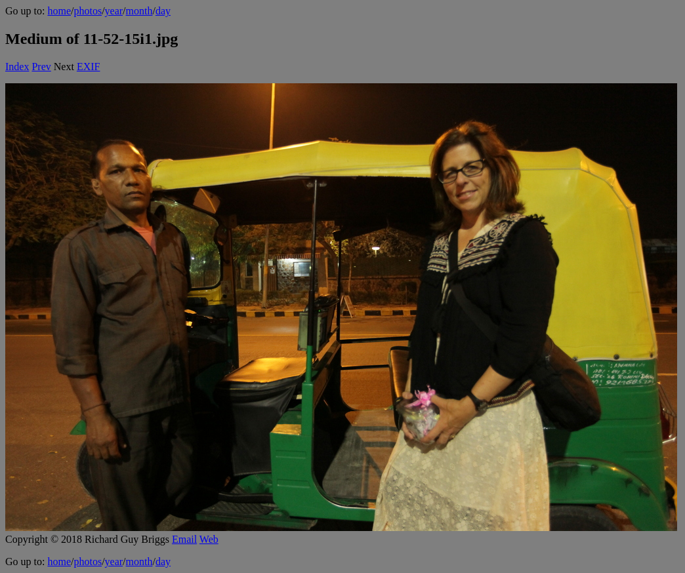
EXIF (88, 66)
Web (208, 539)
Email (184, 539)
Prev (41, 66)
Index (17, 66)
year (114, 10)
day (163, 10)
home (59, 10)
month (139, 10)
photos (87, 10)
